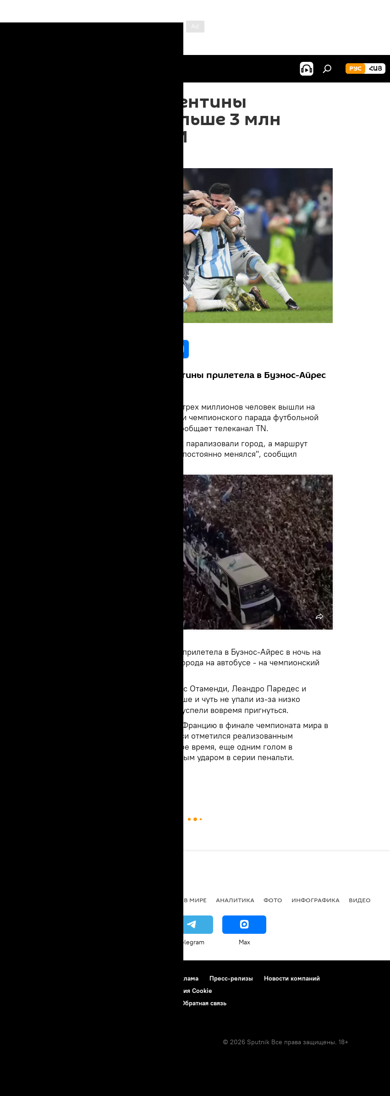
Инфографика (315, 900)
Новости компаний (292, 978)
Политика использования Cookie (163, 990)
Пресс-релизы (231, 978)
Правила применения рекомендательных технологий (90, 1003)
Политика (157, 900)
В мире (195, 900)
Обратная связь (203, 1003)
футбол (71, 778)
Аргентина (104, 778)
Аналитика (235, 900)
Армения (64, 900)
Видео (360, 900)
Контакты (148, 978)
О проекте (25, 978)
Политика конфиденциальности (57, 990)
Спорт (136, 778)
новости (25, 900)
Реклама (185, 978)
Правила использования (87, 978)
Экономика (109, 900)
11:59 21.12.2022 (81, 157)
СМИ (161, 778)
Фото (273, 900)
